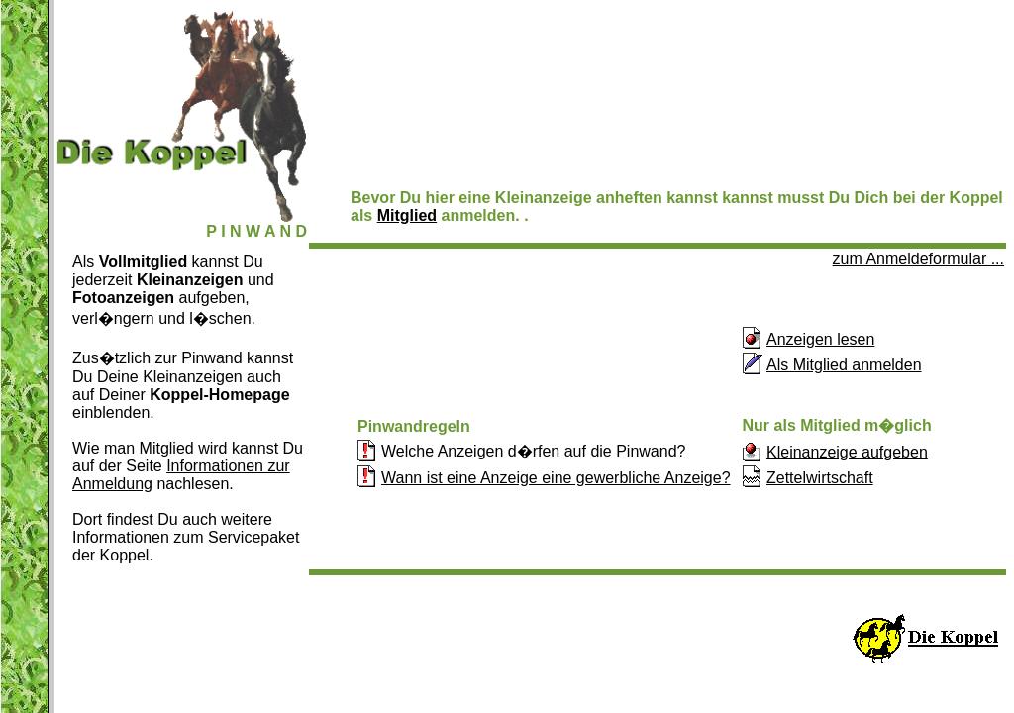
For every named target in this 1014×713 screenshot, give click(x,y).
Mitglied (407, 215)
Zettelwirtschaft (819, 477)
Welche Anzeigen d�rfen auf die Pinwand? (533, 451)
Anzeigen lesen (820, 339)
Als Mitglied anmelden (844, 364)
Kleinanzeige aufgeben (847, 452)
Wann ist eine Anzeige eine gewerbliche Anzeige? (556, 477)
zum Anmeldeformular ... (918, 259)
